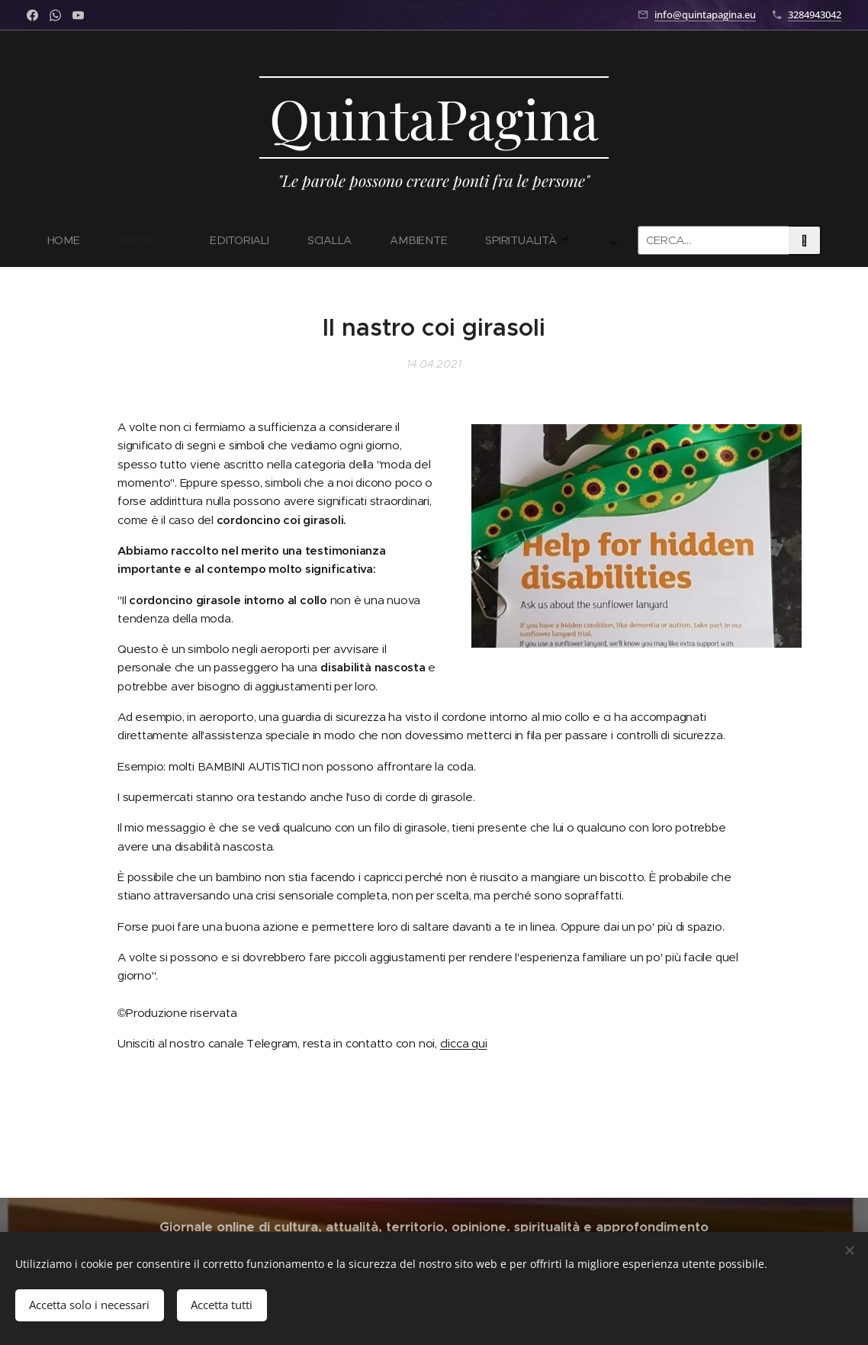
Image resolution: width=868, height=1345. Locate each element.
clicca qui (463, 1042)
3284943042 (814, 14)
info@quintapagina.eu (705, 14)
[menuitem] (165, 240)
